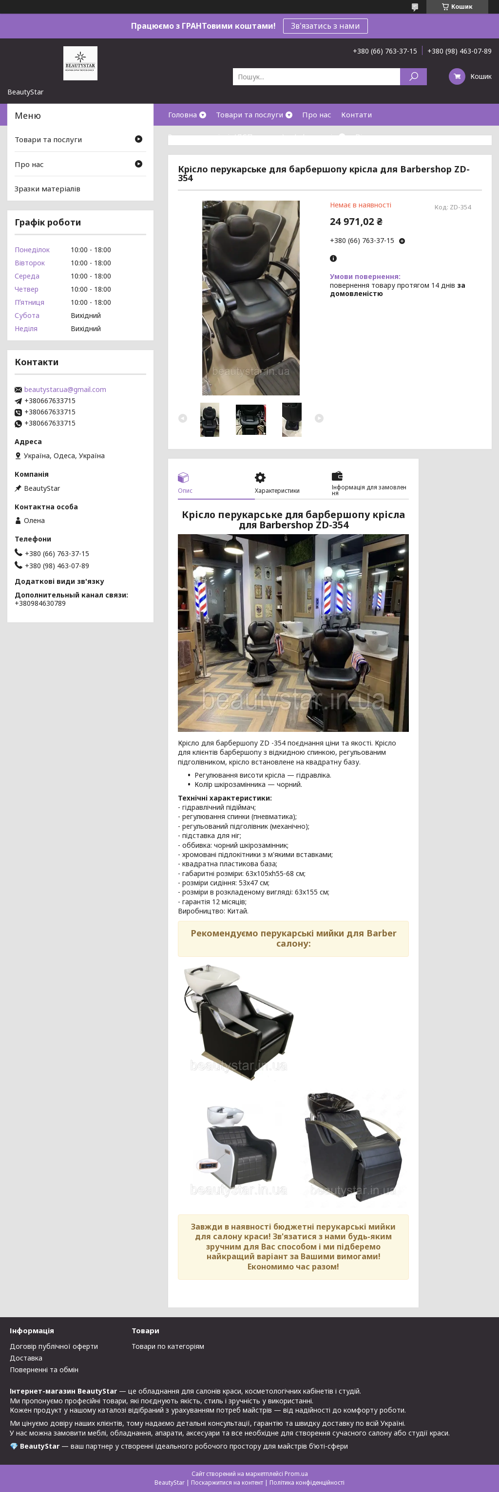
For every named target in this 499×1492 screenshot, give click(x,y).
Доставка (26, 1357)
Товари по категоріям (168, 1346)
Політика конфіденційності (307, 1482)
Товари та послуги (249, 114)
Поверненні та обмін (44, 1369)
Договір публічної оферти (54, 1346)
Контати (356, 114)
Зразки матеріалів (47, 188)
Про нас (316, 114)
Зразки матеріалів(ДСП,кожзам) (226, 136)
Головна (182, 114)
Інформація (315, 136)
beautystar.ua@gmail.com (65, 389)
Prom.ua (296, 1474)
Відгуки (369, 136)
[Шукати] (413, 76)
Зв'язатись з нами (325, 25)
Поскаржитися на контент (227, 1482)
